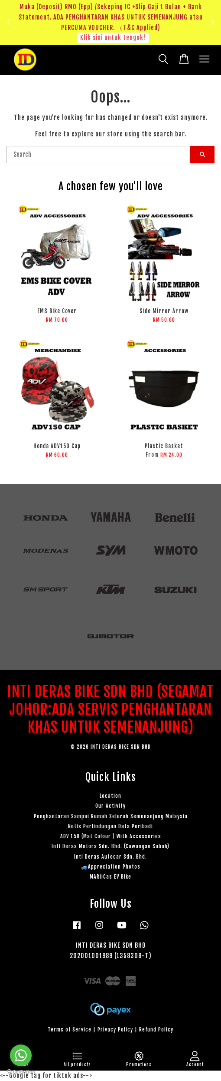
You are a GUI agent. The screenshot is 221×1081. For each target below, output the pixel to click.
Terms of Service (69, 1029)
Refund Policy (156, 1029)
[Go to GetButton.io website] (21, 1072)
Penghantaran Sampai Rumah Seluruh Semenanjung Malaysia (111, 816)
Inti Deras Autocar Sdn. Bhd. (110, 856)
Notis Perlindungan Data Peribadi (110, 826)
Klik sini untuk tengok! (113, 37)
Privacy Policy (115, 1029)
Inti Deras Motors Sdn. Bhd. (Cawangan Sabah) (110, 846)
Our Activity (110, 806)
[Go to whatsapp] (21, 1055)
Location (110, 796)
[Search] (98, 154)
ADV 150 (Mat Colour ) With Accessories (110, 836)
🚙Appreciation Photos (110, 866)
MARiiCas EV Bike (110, 876)
